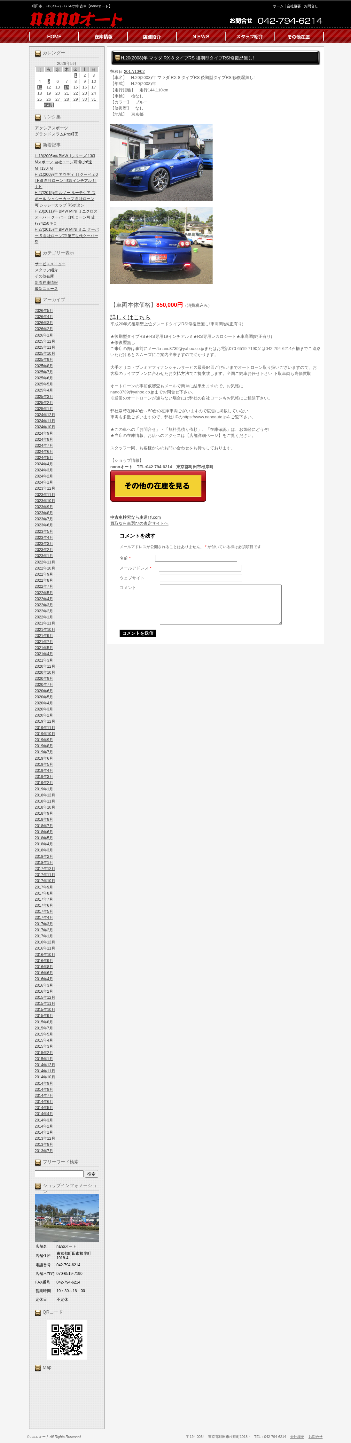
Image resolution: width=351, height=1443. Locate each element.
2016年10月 (45, 954)
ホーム (278, 6)
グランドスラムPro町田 (57, 134)
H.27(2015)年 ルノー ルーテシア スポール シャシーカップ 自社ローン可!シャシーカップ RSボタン (65, 198)
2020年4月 (44, 703)
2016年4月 (44, 979)
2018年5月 (44, 838)
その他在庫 (44, 276)
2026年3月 (44, 323)
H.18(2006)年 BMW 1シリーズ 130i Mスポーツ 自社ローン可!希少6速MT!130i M (65, 162)
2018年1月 (44, 862)
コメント (128, 587)
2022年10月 (45, 568)
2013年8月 (44, 1144)
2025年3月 (44, 396)
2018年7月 (44, 826)
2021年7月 (44, 642)
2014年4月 (44, 1114)
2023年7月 (44, 519)
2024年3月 (44, 470)
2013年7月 (44, 1151)
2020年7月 (44, 684)
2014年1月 (44, 1132)
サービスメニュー (50, 264)
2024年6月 (44, 451)
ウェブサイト (132, 578)
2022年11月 (45, 562)
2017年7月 (44, 899)
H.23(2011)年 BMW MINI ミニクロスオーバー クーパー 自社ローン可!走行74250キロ (66, 217)
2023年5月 (44, 531)
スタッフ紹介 (46, 270)
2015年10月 (45, 1009)
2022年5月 (44, 593)
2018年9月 (44, 813)
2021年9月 (44, 635)
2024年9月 (44, 433)
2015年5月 (44, 1034)
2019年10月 (45, 734)
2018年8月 (44, 819)
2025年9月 (44, 359)
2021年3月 (44, 660)
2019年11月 (45, 727)
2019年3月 (44, 776)
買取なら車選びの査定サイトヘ (139, 523)
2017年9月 (44, 887)
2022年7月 (44, 586)
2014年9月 (44, 1083)
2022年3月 (44, 605)
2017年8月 (44, 893)
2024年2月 (44, 476)
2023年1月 (44, 556)
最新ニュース (46, 288)
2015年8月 (44, 1022)
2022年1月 (44, 617)
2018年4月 (44, 844)
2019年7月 (44, 752)
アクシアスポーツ (51, 128)
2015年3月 (44, 1046)
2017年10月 (45, 881)
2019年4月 (44, 770)
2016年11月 (45, 948)
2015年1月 (44, 1059)
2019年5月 (44, 764)
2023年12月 (45, 488)
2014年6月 (44, 1101)
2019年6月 (44, 758)
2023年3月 (44, 543)
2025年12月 (45, 341)
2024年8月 (44, 439)
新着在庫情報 (46, 282)
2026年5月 (44, 310)
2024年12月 (45, 415)
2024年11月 (45, 421)
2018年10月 (45, 807)
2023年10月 (45, 501)
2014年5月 (44, 1108)
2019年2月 (44, 782)
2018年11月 (45, 801)
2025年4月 (44, 390)
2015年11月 (45, 1003)
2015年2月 (44, 1053)
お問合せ (311, 6)
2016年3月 (44, 985)
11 (39, 87)
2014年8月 (44, 1089)
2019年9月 (44, 740)
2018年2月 (44, 856)
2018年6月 (44, 832)
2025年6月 (44, 378)
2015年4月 (44, 1040)
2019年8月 (44, 746)
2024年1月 (44, 482)
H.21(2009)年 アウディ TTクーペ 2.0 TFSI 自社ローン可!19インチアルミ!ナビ (66, 180)
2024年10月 (45, 427)
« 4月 (49, 105)
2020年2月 (44, 715)
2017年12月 (45, 868)
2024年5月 (44, 457)
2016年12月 (45, 942)
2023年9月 (44, 507)
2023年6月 (44, 525)
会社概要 (294, 6)
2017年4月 (44, 917)
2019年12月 (45, 721)
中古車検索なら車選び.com (135, 517)
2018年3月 (44, 850)
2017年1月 (44, 936)
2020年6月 (44, 691)
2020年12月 (45, 666)
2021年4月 (44, 654)
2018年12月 (45, 795)
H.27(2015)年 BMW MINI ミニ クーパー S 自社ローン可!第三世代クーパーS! (67, 235)
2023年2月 (44, 549)
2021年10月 (45, 629)
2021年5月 (44, 648)
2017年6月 (44, 905)
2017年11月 (45, 875)
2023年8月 (44, 513)
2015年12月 (45, 997)
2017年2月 (44, 930)
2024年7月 (44, 445)
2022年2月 (44, 611)
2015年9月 (44, 1015)
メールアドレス (136, 568)
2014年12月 (45, 1065)
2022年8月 (44, 580)
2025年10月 (45, 353)
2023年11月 (45, 495)
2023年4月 (44, 537)
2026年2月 (44, 329)
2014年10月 (45, 1077)
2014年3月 (44, 1120)
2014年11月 (45, 1071)
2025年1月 (44, 409)
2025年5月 (44, 384)
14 (66, 87)
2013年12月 (45, 1138)
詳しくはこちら (130, 317)
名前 (125, 558)
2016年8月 (44, 967)
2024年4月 (44, 464)
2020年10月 (45, 672)
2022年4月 (44, 599)
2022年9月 (44, 574)
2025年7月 (44, 372)
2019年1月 (44, 789)
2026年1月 (44, 335)
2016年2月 (44, 991)
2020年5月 (44, 697)
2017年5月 (44, 911)
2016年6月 (44, 973)
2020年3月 (44, 709)
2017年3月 (44, 924)
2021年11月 (45, 623)
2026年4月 (44, 316)
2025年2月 (44, 402)
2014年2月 (44, 1126)
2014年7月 (44, 1095)
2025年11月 (45, 347)
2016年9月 (44, 960)
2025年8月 (44, 366)
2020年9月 (44, 678)
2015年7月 (44, 1028)
